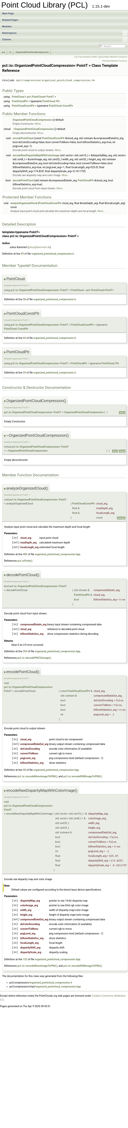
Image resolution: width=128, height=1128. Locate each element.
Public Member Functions (115, 57)
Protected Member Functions (114, 61)
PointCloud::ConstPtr (61, 105)
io (10, 52)
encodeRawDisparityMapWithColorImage (36, 155)
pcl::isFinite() (24, 560)
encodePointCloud (23, 138)
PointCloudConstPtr (23, 105)
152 (25, 959)
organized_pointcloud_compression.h (52, 253)
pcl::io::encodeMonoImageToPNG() (37, 776)
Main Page (8, 13)
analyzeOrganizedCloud (23, 203)
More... (39, 123)
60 (24, 337)
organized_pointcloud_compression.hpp (57, 554)
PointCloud (18, 96)
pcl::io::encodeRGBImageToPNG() (82, 776)
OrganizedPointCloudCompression (32, 52)
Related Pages (10, 20)
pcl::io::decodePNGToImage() (34, 657)
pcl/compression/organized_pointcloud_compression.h (55, 80)
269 (25, 651)
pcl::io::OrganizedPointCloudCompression (34, 290)
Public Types (97, 57)
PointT (50, 96)
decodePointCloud (23, 180)
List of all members (82, 57)
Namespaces (64, 33)
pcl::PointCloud (35, 96)
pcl (3, 52)
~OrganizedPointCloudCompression (33, 129)
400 (25, 554)
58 (24, 299)
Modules (7, 26)
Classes (64, 39)
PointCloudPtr (20, 101)
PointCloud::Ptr (51, 101)
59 (24, 372)
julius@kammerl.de (39, 247)
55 (22, 253)
